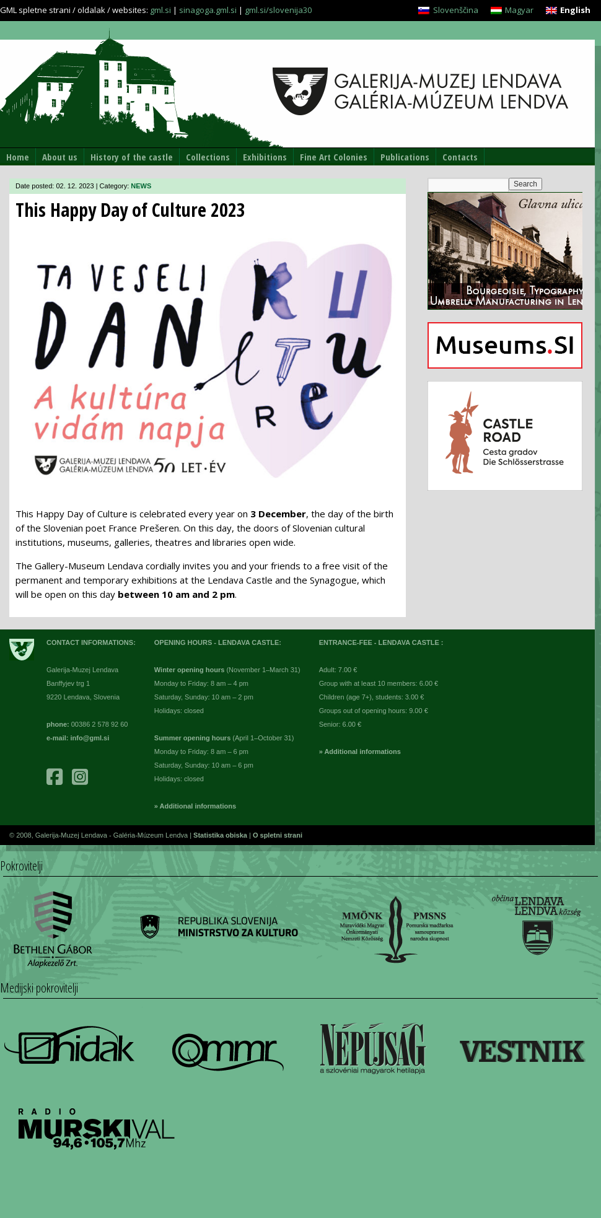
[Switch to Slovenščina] (448, 10)
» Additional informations (195, 806)
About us (59, 157)
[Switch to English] (568, 10)
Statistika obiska (221, 835)
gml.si (160, 9)
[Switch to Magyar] (512, 10)
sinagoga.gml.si (208, 9)
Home (17, 157)
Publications (404, 157)
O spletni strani (277, 835)
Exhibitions (265, 157)
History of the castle (131, 157)
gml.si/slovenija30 (278, 9)
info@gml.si (90, 738)
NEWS (141, 186)
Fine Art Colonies (333, 157)
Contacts (460, 157)
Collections (208, 157)
